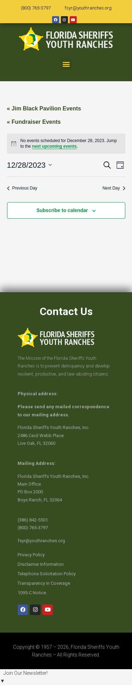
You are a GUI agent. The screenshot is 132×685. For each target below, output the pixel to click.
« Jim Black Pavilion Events (44, 108)
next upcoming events (54, 146)
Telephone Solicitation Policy (47, 573)
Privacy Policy (31, 554)
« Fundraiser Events (34, 122)
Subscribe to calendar (62, 210)
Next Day (113, 188)
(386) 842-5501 (33, 520)
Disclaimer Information (41, 564)
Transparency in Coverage (44, 583)
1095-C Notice (32, 592)
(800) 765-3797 (36, 8)
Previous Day (22, 188)
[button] (66, 64)
